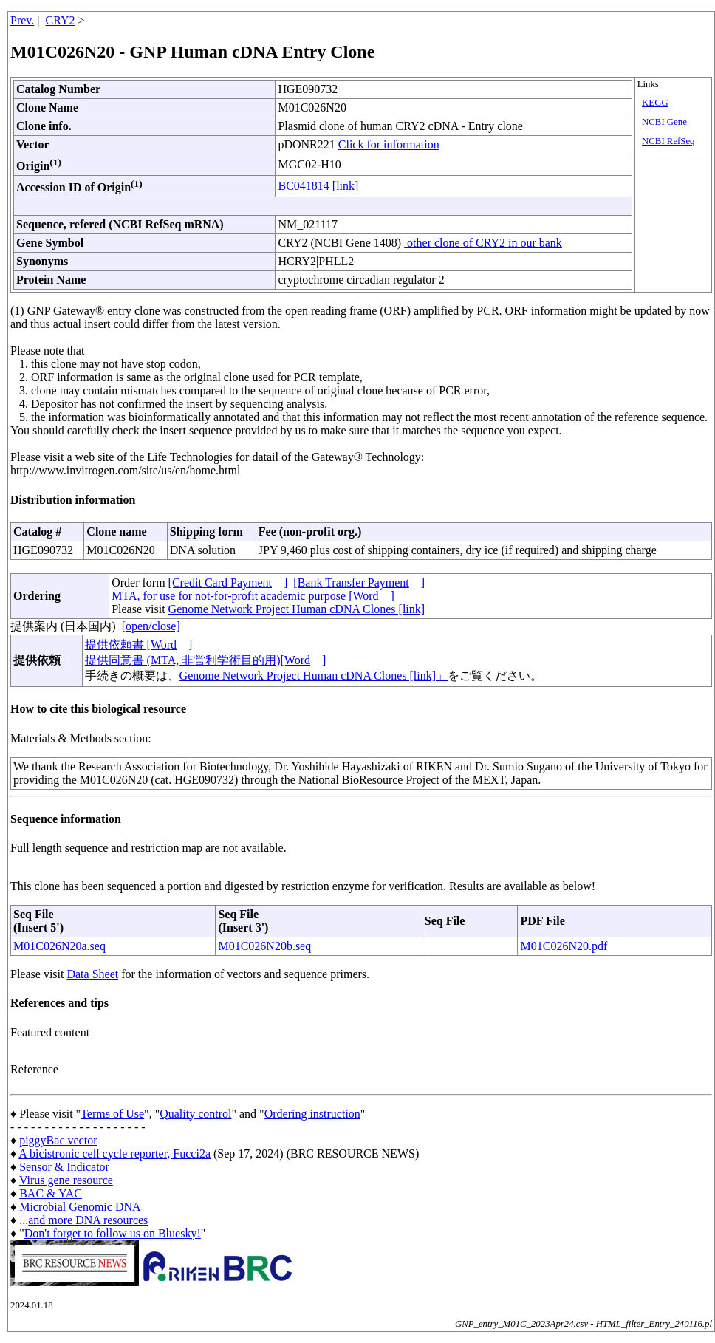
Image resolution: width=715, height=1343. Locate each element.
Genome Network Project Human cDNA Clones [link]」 (313, 675)
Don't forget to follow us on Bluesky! (112, 1233)
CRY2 (60, 20)
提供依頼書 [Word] (139, 644)
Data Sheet (92, 974)
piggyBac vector (58, 1140)
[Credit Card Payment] (228, 582)
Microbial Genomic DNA (79, 1206)
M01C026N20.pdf (563, 946)
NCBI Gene (664, 122)
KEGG (655, 103)
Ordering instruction (312, 1113)
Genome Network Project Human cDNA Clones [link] (296, 609)
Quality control (195, 1113)
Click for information (388, 144)
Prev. (22, 20)
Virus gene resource (66, 1180)
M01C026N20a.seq (59, 946)
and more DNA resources (88, 1220)
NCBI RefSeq (668, 141)
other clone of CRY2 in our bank (483, 242)
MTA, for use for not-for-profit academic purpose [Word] (253, 596)
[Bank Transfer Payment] (359, 582)
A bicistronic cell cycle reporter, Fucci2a (114, 1153)
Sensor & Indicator (64, 1167)
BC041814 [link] (318, 186)
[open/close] (151, 626)
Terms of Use (112, 1113)
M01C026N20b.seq (264, 946)
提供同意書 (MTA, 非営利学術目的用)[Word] (205, 660)
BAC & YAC (50, 1193)
